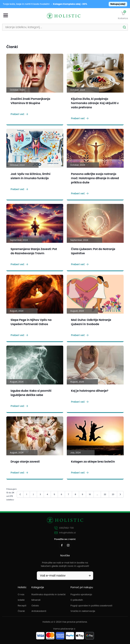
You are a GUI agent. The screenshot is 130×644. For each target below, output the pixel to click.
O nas (21, 594)
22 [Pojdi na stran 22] (105, 494)
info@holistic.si (65, 533)
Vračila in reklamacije (82, 611)
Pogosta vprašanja (81, 594)
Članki (21, 611)
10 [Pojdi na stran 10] (90, 494)
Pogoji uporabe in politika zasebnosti (91, 605)
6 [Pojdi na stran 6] (61, 494)
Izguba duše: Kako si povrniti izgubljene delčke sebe (31, 393)
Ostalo (35, 605)
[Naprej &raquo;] (120, 494)
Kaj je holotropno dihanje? (89, 391)
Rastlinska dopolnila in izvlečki (49, 594)
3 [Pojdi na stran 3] (40, 494)
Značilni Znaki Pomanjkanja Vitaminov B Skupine (30, 101)
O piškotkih (76, 600)
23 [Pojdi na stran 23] (113, 494)
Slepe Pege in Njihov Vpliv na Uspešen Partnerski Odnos (31, 322)
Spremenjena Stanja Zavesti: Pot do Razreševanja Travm (34, 251)
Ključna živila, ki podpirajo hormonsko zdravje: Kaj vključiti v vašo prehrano (95, 103)
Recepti (22, 605)
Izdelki (21, 600)
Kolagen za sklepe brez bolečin (93, 462)
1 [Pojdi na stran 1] (26, 494)
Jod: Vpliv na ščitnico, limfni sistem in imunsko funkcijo (30, 176)
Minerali (36, 600)
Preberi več (19, 114)
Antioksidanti (39, 611)
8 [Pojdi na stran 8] (75, 494)
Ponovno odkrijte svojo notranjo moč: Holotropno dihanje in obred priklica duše (95, 178)
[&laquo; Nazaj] (20, 494)
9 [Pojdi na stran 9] (82, 494)
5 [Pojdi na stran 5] (54, 494)
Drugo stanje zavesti (25, 462)
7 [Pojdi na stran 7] (68, 494)
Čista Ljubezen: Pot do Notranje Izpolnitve (93, 251)
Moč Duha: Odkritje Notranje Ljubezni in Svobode (91, 322)
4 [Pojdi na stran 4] (47, 494)
